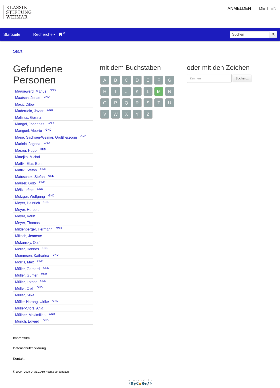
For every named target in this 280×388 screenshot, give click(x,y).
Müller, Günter (26, 275)
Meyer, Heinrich (27, 203)
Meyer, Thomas (27, 223)
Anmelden (239, 8)
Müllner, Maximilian (30, 315)
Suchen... (242, 78)
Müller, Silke (24, 295)
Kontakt (19, 358)
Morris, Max (24, 262)
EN (273, 8)
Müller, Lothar (26, 282)
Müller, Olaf (24, 288)
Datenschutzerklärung (29, 348)
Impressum (21, 338)
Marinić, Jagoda (27, 144)
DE (262, 8)
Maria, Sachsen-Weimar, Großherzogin (46, 137)
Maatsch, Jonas (27, 98)
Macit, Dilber (25, 104)
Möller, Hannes (27, 249)
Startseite (11, 34)
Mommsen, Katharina (32, 256)
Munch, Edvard (27, 321)
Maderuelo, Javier (29, 111)
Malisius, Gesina (28, 117)
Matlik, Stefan (26, 170)
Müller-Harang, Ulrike (32, 302)
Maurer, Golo (25, 183)
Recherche (44, 34)
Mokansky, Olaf (27, 243)
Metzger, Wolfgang (30, 196)
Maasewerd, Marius (30, 91)
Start (17, 51)
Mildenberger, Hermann (33, 229)
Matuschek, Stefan (30, 177)
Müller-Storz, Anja (29, 308)
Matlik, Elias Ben (28, 164)
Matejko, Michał (27, 157)
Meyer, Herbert (27, 210)
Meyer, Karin (25, 216)
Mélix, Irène (24, 190)
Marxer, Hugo (26, 150)
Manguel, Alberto (28, 131)
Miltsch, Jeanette (28, 236)
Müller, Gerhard (27, 269)
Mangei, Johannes (29, 124)
